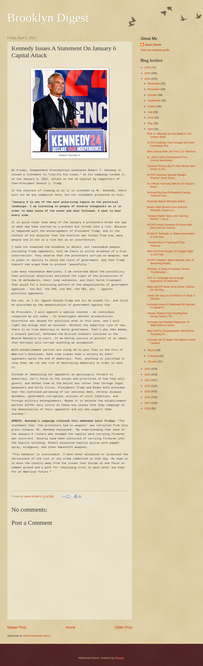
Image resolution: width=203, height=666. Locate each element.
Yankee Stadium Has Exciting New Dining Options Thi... (167, 315)
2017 (148, 402)
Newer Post (16, 627)
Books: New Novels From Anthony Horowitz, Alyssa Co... (167, 209)
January (153, 361)
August (152, 106)
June (151, 117)
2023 (148, 368)
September (154, 100)
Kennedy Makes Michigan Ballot (166, 201)
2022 (148, 374)
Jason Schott (153, 44)
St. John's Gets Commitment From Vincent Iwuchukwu (167, 159)
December (154, 83)
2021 (148, 380)
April (151, 129)
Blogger (119, 657)
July (150, 112)
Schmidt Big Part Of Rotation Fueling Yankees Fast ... (168, 194)
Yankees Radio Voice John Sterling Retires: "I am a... (167, 217)
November (154, 89)
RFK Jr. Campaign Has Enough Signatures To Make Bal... (165, 279)
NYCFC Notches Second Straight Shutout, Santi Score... (166, 176)
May (150, 123)
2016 (148, 408)
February (153, 355)
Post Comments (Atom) (37, 635)
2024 (148, 78)
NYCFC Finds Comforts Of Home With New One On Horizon (169, 226)
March (152, 350)
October (153, 94)
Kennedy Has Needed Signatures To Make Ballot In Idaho (168, 323)
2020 (148, 385)
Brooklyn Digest (48, 17)
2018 (148, 397)
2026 (148, 67)
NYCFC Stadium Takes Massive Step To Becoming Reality (170, 261)
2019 (148, 391)
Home (70, 627)
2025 (148, 73)
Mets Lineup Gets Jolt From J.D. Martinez (171, 151)
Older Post (123, 627)
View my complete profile (155, 50)
